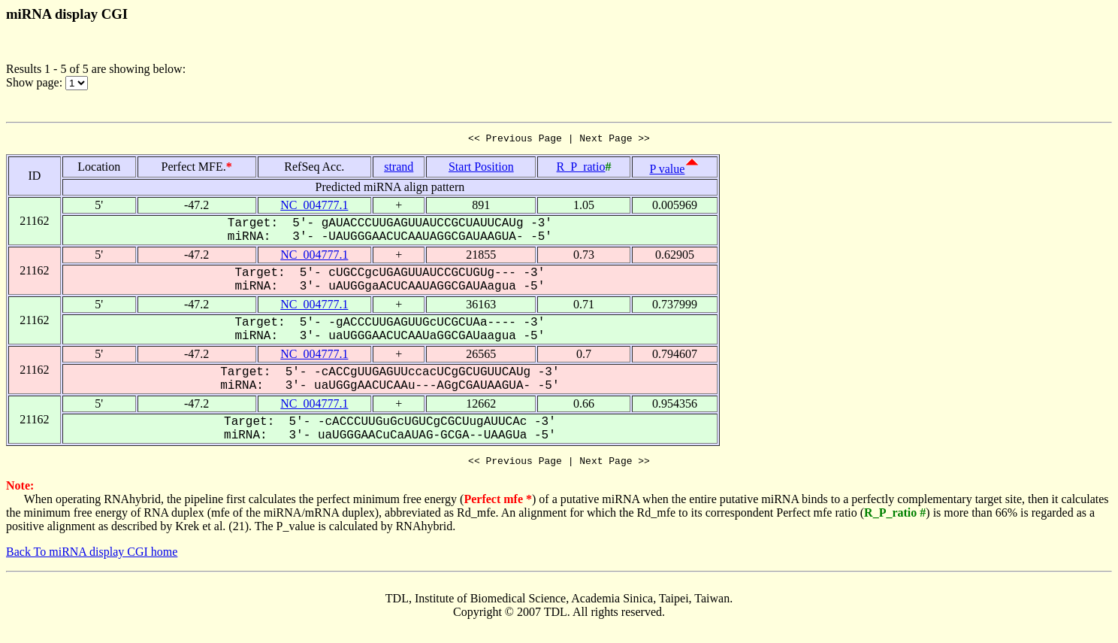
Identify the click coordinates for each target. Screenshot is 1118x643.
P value (666, 171)
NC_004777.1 (314, 207)
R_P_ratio (581, 168)
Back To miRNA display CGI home (91, 556)
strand (398, 168)
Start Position (481, 168)
